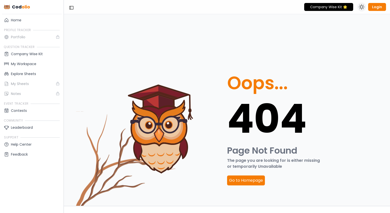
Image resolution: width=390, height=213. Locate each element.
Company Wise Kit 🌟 (328, 6)
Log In (32, 168)
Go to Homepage (246, 180)
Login (377, 6)
